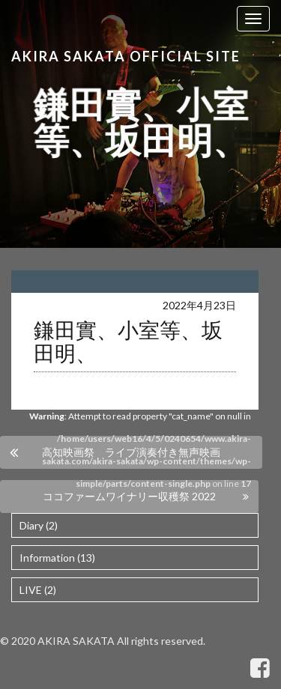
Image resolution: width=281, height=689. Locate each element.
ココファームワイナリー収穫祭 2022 (129, 496)
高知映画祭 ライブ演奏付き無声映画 (131, 452)
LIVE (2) (37, 589)
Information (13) (57, 557)
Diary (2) (38, 525)
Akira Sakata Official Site (126, 56)
